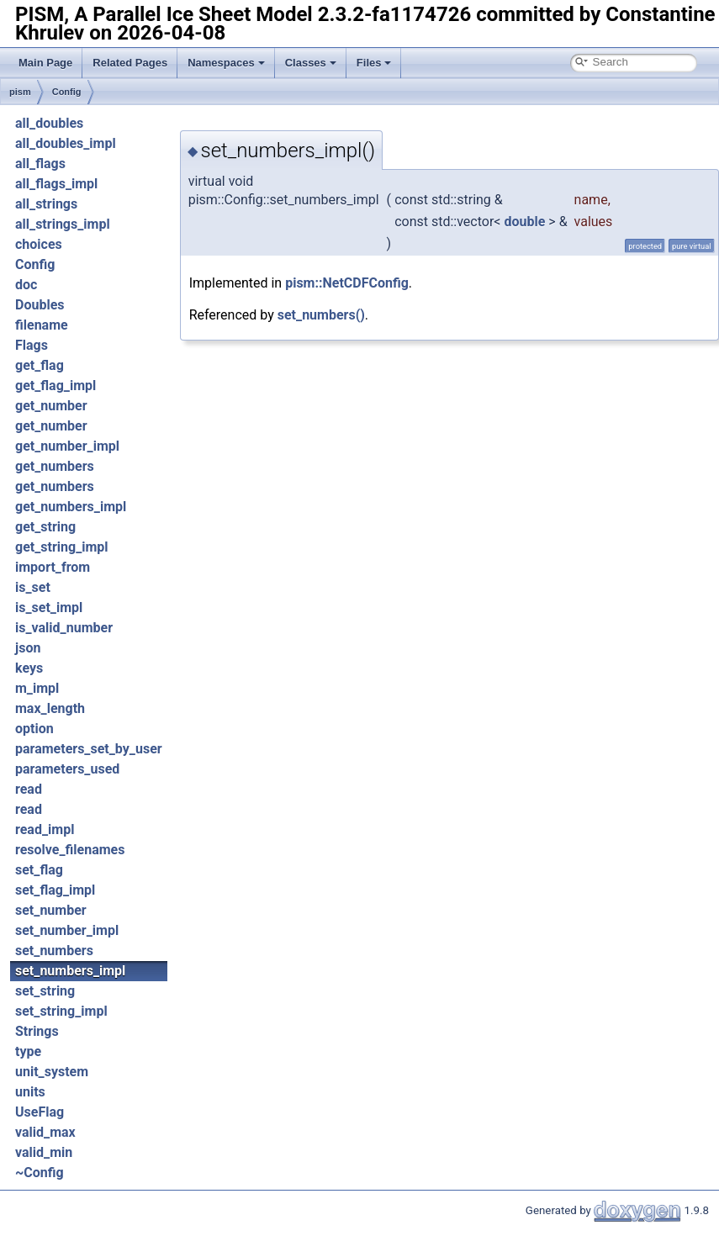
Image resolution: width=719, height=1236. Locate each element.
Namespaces (226, 62)
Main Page (45, 62)
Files (374, 62)
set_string (45, 991)
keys (29, 668)
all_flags (40, 164)
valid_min (43, 1152)
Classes (310, 62)
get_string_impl (61, 547)
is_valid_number (64, 628)
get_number (51, 406)
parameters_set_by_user (88, 749)
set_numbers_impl (70, 971)
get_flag (39, 365)
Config (67, 92)
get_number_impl (67, 446)
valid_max (45, 1132)
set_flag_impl (55, 890)
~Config (39, 1173)
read (28, 789)
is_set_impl (48, 607)
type (28, 1051)
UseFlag (39, 1112)
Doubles (39, 305)
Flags (31, 345)
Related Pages (130, 62)
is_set (32, 587)
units (30, 1092)
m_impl (37, 688)
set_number (51, 910)
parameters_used (67, 769)
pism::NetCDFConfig (347, 283)
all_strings (46, 204)
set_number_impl (67, 930)
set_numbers (54, 951)
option (34, 729)
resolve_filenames (69, 850)
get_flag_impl (55, 386)
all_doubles (49, 123)
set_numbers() (321, 315)
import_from (52, 567)
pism (20, 92)
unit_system (51, 1072)
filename (41, 325)
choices (38, 244)
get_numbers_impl (70, 507)
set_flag (39, 870)
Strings (37, 1031)
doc (26, 285)
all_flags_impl (56, 184)
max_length (50, 708)
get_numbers (54, 466)
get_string (45, 527)
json (27, 648)
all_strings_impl (62, 224)
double (524, 222)
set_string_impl (61, 1011)
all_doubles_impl (65, 143)
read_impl (44, 829)
